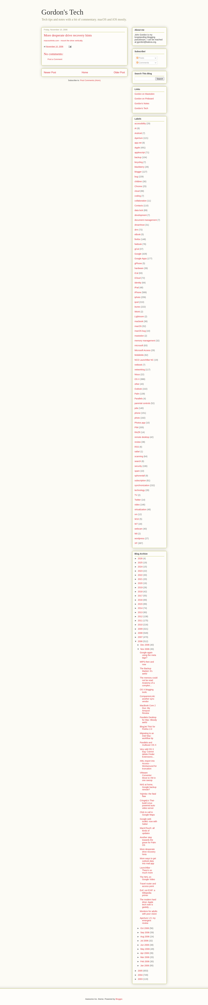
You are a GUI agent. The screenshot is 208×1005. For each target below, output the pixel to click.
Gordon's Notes (142, 103)
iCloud (138, 278)
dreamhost (140, 225)
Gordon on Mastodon (145, 94)
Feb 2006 (145, 961)
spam (137, 471)
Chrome (138, 186)
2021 (140, 579)
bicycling (139, 162)
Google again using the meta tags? (148, 655)
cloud (137, 191)
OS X (137, 379)
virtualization (140, 509)
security (138, 466)
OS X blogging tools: (146, 690)
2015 (140, 604)
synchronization (142, 485)
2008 (140, 633)
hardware (139, 268)
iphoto (137, 297)
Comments (142, 62)
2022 (140, 575)
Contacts (139, 205)
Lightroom (139, 316)
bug (136, 176)
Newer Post (50, 72)
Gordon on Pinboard (144, 98)
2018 (140, 591)
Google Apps (141, 258)
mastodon (139, 336)
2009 (140, 629)
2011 (140, 620)
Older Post (119, 72)
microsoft (139, 345)
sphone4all (140, 475)
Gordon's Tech (62, 12)
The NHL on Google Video (147, 878)
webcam (138, 529)
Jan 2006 (145, 965)
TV (136, 495)
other (137, 384)
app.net (138, 143)
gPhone (138, 263)
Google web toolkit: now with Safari (148, 821)
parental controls (142, 403)
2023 (140, 571)
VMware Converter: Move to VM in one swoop (148, 777)
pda (136, 408)
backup (138, 157)
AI (136, 128)
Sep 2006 (145, 932)
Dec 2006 (145, 645)
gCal (137, 249)
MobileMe (139, 355)
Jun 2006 (145, 945)
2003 (140, 979)
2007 (140, 637)
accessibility (140, 123)
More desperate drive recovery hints (68, 35)
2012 (140, 616)
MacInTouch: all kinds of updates (147, 830)
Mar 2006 (145, 957)
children (138, 181)
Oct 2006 (145, 928)
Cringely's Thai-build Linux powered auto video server (147, 804)
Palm (137, 394)
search (138, 461)
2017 (140, 595)
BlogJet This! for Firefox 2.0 (147, 727)
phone (138, 413)
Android (138, 133)
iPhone (138, 292)
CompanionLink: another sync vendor (147, 699)
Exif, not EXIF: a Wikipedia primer (147, 893)
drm (136, 229)
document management (146, 220)
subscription (140, 480)
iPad (137, 287)
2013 (140, 612)
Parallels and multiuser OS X (148, 743)
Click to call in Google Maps (147, 813)
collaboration (141, 201)
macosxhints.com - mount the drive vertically (63, 40)
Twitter (138, 500)
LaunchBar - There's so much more (146, 870)
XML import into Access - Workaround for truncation (148, 765)
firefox (137, 239)
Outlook (138, 389)
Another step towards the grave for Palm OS (148, 841)
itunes (137, 307)
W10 (137, 519)
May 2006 (145, 949)
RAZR (137, 432)
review (138, 442)
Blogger (119, 999)
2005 (140, 970)
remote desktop (142, 437)
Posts (140, 58)
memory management (145, 340)
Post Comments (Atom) (90, 80)
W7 (136, 524)
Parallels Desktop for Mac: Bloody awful (148, 720)
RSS (137, 447)
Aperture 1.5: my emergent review (148, 920)
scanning (139, 456)
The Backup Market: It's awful (146, 671)
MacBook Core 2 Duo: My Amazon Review (148, 709)
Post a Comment (55, 59)
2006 (140, 641)
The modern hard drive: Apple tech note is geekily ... (148, 903)
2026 (140, 558)
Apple (137, 147)
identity (138, 282)
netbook (138, 365)
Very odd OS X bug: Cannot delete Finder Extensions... (147, 753)
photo (137, 418)
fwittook (138, 244)
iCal (136, 273)
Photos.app (140, 422)
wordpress (139, 538)
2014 (140, 608)
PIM (136, 427)
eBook (138, 234)
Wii (136, 533)
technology (140, 490)
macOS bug (140, 331)
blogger (138, 172)
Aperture (139, 138)
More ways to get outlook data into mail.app (148, 861)
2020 (140, 583)
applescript (140, 152)
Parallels (139, 398)
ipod (137, 302)
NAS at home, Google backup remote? (148, 787)
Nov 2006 (145, 649)
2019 (140, 587)
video (137, 504)
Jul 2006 (144, 940)
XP (136, 543)
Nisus (137, 374)
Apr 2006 (145, 953)
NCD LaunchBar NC (144, 360)
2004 (140, 975)
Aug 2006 (145, 936)
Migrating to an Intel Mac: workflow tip (147, 736)
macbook (139, 321)
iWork (137, 311)
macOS (138, 326)
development (141, 215)
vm (136, 514)
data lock (139, 210)
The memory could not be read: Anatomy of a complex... (148, 682)
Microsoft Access (143, 350)
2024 (140, 566)
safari (137, 451)
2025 (140, 562)
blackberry (139, 167)
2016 (140, 600)
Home (85, 72)
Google (138, 254)
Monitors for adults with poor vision (148, 912)
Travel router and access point (148, 884)
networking (140, 369)
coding (138, 196)
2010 (140, 624)
